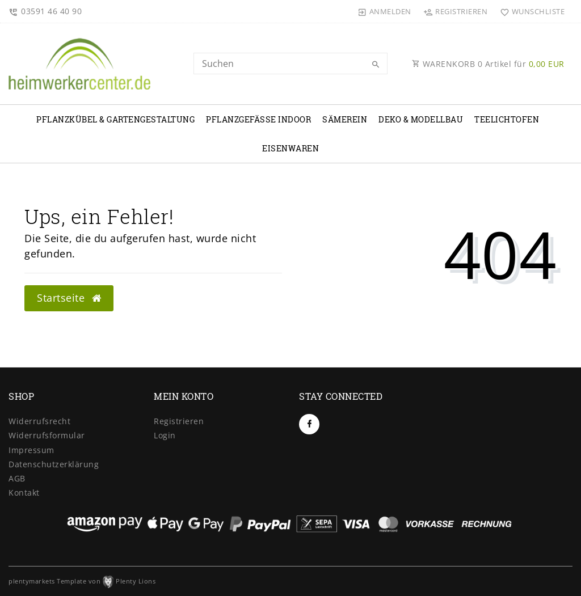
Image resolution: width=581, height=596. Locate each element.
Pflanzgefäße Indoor (258, 119)
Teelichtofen (506, 119)
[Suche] (376, 64)
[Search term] (290, 63)
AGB (17, 478)
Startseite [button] (69, 298)
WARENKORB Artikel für (488, 63)
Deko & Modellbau (420, 119)
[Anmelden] (384, 11)
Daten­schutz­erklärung (54, 464)
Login (165, 435)
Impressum (31, 450)
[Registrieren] (455, 11)
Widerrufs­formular (47, 435)
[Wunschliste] (530, 11)
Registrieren (179, 421)
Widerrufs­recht (39, 421)
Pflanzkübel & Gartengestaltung (115, 119)
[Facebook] (309, 424)
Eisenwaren (290, 148)
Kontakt (24, 492)
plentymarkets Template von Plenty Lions (82, 581)
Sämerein (344, 119)
